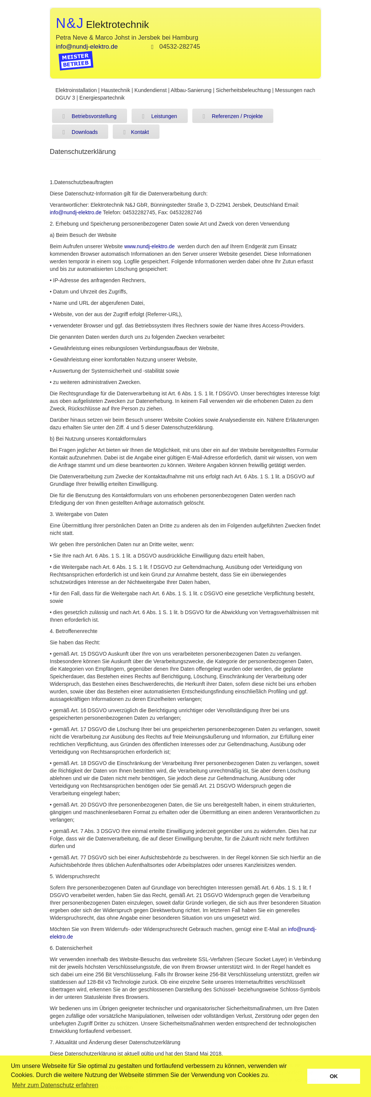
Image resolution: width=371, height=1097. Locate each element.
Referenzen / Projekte (233, 116)
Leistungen (159, 116)
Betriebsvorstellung (90, 116)
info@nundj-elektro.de (87, 46)
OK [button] (334, 1076)
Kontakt (136, 132)
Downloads (80, 132)
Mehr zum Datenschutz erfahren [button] (55, 1085)
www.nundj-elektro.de (149, 246)
